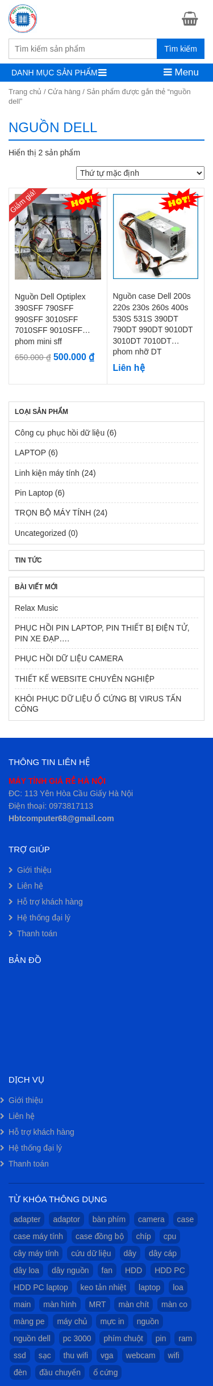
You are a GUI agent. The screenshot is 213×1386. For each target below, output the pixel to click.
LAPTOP (30, 452)
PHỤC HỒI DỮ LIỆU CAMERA (69, 658)
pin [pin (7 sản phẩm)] (161, 1338)
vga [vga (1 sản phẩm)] (107, 1355)
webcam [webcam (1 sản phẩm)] (141, 1355)
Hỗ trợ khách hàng (50, 901)
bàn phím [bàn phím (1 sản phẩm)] (109, 1219)
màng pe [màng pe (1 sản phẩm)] (29, 1321)
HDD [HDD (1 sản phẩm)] (133, 1270)
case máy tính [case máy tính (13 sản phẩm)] (38, 1236)
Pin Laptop (34, 492)
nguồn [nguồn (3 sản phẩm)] (148, 1321)
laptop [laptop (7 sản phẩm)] (149, 1287)
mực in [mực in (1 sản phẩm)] (112, 1321)
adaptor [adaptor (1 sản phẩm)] (66, 1219)
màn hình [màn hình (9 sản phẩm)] (59, 1304)
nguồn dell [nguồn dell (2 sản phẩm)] (32, 1338)
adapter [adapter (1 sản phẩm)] (27, 1219)
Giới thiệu (34, 869)
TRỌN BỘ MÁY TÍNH (53, 512)
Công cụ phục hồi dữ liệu (60, 432)
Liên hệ (30, 885)
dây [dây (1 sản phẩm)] (130, 1253)
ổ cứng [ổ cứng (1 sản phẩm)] (105, 1372)
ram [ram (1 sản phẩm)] (185, 1338)
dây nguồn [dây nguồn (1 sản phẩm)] (70, 1270)
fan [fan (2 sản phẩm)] (107, 1270)
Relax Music (36, 607)
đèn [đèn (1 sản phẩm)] (20, 1372)
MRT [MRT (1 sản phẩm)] (97, 1304)
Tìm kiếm (180, 48)
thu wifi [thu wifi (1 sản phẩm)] (76, 1355)
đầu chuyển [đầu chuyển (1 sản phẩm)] (60, 1372)
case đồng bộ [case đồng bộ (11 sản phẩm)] (100, 1236)
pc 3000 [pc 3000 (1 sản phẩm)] (77, 1338)
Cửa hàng (64, 91)
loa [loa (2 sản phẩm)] (178, 1287)
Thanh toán (37, 933)
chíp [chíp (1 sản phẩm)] (143, 1236)
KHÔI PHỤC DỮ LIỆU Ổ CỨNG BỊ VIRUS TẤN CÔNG (98, 703)
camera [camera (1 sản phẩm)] (151, 1219)
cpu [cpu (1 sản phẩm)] (170, 1236)
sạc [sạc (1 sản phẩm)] (45, 1355)
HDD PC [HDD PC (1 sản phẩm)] (169, 1270)
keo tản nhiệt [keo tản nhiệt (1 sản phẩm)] (104, 1287)
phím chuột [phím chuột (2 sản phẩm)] (123, 1338)
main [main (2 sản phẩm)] (22, 1304)
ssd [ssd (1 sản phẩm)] (20, 1355)
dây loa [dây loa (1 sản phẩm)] (26, 1270)
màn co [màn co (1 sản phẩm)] (174, 1304)
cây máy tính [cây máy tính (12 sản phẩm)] (36, 1253)
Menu (181, 72)
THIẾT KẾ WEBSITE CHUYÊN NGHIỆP (84, 678)
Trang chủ (25, 91)
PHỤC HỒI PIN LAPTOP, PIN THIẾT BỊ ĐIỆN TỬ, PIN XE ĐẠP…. (102, 633)
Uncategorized (40, 533)
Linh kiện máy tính (47, 473)
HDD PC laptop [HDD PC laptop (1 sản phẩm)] (41, 1287)
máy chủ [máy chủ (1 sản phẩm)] (72, 1321)
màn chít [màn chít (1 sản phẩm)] (133, 1304)
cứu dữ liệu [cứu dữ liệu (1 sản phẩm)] (91, 1253)
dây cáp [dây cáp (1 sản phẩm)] (163, 1253)
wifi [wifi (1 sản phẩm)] (173, 1355)
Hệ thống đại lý (43, 917)
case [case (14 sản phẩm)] (185, 1219)
